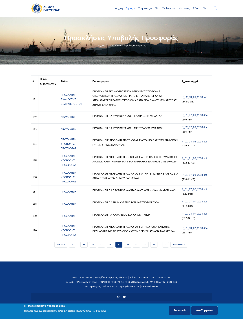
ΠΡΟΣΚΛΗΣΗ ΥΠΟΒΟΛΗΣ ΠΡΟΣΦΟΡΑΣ (68, 144)
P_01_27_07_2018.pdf (194, 189)
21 (137, 244)
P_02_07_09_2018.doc (195, 127)
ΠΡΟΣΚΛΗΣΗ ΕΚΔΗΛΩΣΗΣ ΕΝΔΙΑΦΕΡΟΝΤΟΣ (71, 99)
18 (111, 244)
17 (102, 244)
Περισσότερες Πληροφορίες (91, 311)
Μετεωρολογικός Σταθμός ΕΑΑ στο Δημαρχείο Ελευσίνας (112, 286)
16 (94, 244)
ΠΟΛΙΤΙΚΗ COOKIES (166, 282)
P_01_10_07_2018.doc (195, 228)
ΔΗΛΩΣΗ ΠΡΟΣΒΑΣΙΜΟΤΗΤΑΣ (81, 282)
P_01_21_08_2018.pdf (194, 158)
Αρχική (101, 45)
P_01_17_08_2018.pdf (194, 175)
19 (120, 244)
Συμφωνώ (180, 310)
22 (146, 244)
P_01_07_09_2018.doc (195, 115)
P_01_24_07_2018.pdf (194, 213)
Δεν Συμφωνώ (204, 310)
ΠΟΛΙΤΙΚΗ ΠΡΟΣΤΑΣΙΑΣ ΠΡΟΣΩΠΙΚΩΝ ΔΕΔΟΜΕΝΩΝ (126, 282)
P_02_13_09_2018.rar (194, 97)
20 (128, 244)
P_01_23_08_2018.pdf (194, 141)
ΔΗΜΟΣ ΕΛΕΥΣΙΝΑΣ (82, 277)
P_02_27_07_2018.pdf (194, 201)
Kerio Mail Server (149, 286)
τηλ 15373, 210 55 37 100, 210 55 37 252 (150, 277)
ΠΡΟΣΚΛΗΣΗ (68, 117)
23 (155, 244)
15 (85, 244)
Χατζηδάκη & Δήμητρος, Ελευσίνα (111, 277)
